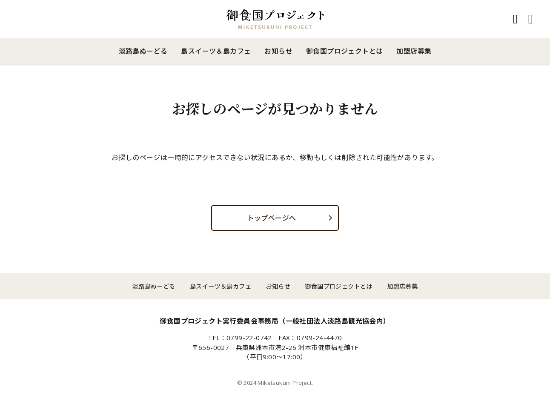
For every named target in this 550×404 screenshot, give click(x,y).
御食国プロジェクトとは (344, 51)
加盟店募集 (413, 51)
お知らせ (278, 51)
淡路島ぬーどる (143, 51)
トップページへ (271, 218)
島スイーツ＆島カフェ (216, 51)
